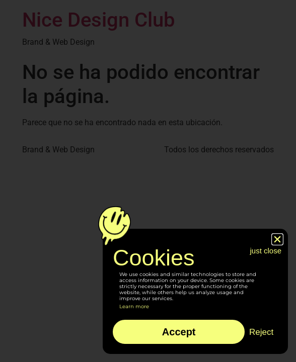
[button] (277, 239)
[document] (148, 181)
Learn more (134, 306)
